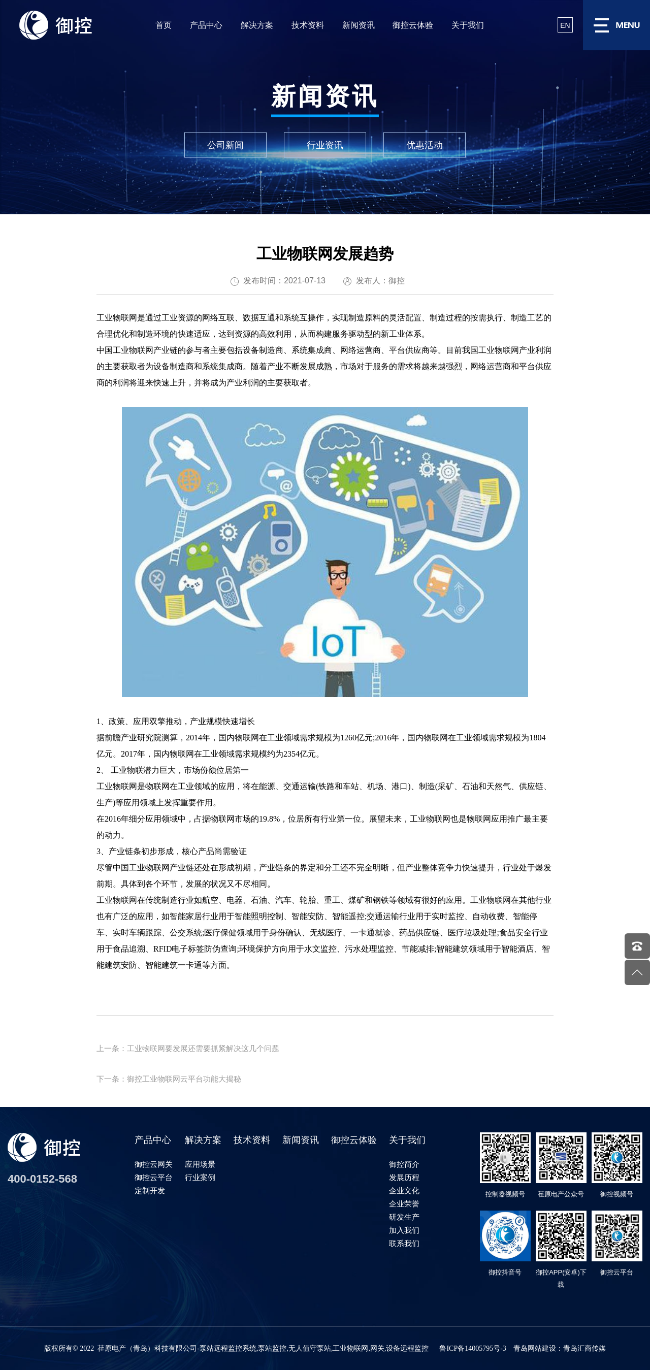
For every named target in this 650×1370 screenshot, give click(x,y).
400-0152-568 (42, 1178)
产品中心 (206, 25)
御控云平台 (154, 1177)
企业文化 (404, 1190)
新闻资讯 (358, 25)
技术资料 (307, 25)
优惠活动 (424, 145)
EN (565, 25)
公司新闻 (225, 145)
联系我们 (404, 1243)
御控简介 (404, 1164)
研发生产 (404, 1217)
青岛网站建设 (534, 1348)
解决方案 (257, 25)
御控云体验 (413, 25)
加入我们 (404, 1230)
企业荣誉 (404, 1203)
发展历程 (404, 1177)
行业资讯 (325, 145)
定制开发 (150, 1190)
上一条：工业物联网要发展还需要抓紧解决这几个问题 (187, 1048)
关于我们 (467, 25)
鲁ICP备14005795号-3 (472, 1348)
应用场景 (200, 1164)
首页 (163, 25)
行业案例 (200, 1177)
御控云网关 (154, 1164)
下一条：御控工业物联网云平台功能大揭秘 (168, 1078)
